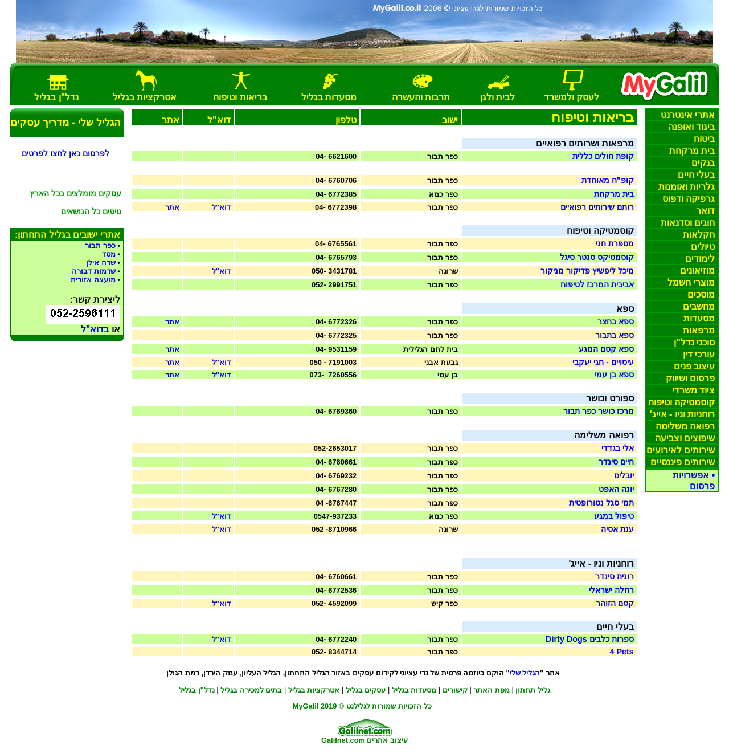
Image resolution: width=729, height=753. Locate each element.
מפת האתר (491, 690)
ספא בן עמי (614, 374)
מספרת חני (615, 243)
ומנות (686, 187)
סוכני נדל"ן (694, 342)
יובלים (624, 475)
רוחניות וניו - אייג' (682, 414)
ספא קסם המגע (606, 348)
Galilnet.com (343, 740)
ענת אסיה (617, 529)
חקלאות (699, 234)
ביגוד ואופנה (691, 127)
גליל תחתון (532, 690)
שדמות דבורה (94, 271)
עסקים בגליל (366, 690)
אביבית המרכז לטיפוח (597, 284)
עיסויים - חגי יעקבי (603, 362)
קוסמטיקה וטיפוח (681, 402)
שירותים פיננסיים (682, 462)
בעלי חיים (696, 175)
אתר (172, 207)
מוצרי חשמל (691, 282)
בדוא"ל (95, 329)
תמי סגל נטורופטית (601, 502)
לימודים (700, 258)
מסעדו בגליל (414, 690)
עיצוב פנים (694, 366)
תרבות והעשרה (421, 97)
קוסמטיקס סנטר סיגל (597, 257)
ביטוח (704, 139)
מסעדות (699, 318)
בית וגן (497, 97)
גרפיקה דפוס (688, 198)
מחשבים (699, 306)
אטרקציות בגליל (314, 690)
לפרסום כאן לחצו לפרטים (65, 153)
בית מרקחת (692, 151)
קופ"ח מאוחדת (607, 180)
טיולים (703, 246)
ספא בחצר (615, 321)
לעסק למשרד (571, 97)
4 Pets (621, 651)
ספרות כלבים (590, 639)
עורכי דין (699, 354)
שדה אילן (101, 262)
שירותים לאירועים (680, 450)
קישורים (455, 690)
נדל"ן (56, 97)
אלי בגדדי (617, 448)
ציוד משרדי (693, 390)
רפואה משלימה (685, 426)
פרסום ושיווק (690, 378)
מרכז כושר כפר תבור (598, 411)
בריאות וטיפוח (240, 97)
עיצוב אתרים (387, 740)
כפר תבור (100, 245)
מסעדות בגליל (329, 97)
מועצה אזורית (93, 279)
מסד (109, 254)
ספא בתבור (614, 335)
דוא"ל (221, 207)
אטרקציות (145, 97)
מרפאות (699, 330)
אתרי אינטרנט (688, 115)
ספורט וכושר (609, 398)
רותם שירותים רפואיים (597, 206)
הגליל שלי (525, 673)
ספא (625, 309)
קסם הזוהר (615, 603)
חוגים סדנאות (688, 222)
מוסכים (701, 294)
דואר (705, 210)
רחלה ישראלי (611, 590)
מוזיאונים (697, 270)
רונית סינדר (614, 576)
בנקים (703, 163)
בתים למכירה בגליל (251, 690)
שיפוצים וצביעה (685, 438)
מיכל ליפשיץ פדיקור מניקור (587, 270)
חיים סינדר (616, 461)
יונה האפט (616, 489)
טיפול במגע (614, 515)
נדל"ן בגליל (197, 690)
